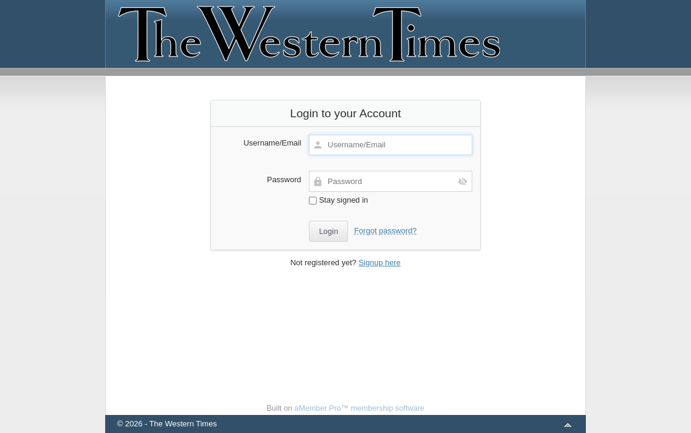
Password (284, 179)
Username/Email (272, 142)
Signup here (380, 262)
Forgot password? (385, 230)
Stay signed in (338, 199)
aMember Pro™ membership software (359, 408)
